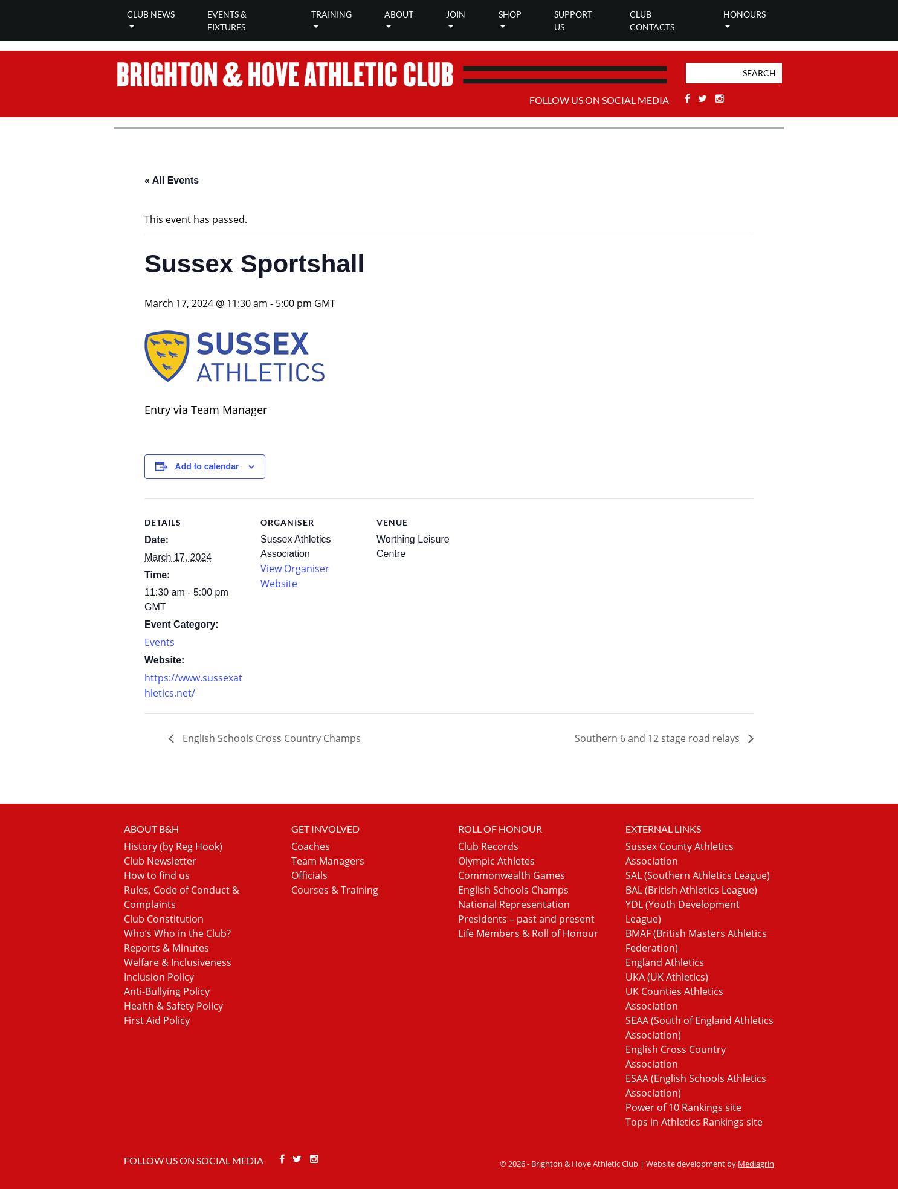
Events (159, 642)
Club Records (488, 846)
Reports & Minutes (166, 948)
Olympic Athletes (496, 861)
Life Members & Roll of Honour (528, 933)
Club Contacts (652, 20)
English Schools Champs (513, 890)
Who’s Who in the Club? (177, 933)
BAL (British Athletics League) (691, 890)
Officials (309, 875)
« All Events (171, 180)
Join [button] (455, 14)
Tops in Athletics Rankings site (694, 1122)
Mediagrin (756, 1163)
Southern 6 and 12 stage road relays (658, 738)
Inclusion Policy (159, 977)
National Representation (514, 904)
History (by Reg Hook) (173, 846)
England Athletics (664, 962)
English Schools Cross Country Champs (270, 738)
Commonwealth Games (511, 875)
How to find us (157, 875)
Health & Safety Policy (173, 1006)
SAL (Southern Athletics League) (697, 875)
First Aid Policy (157, 1020)
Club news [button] (151, 14)
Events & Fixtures (227, 20)
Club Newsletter (160, 861)
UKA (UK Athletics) (666, 977)
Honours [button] (744, 14)
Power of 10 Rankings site (683, 1107)
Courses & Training (334, 890)
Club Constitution (164, 919)
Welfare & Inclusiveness (177, 962)
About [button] (398, 14)
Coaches (310, 846)
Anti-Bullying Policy (167, 991)
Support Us (573, 20)
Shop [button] (510, 14)
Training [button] (331, 14)
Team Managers (327, 861)
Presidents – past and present (526, 919)
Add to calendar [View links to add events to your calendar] (207, 466)
